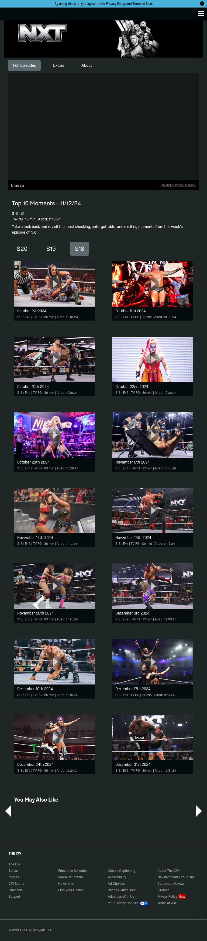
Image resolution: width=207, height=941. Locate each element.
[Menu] (201, 13)
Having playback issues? (178, 185)
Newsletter (66, 884)
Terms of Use (142, 4)
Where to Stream (70, 877)
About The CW (168, 871)
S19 (51, 248)
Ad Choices (116, 884)
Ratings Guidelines (122, 890)
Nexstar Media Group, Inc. (176, 877)
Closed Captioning (121, 871)
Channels (16, 890)
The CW (9, 12)
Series (13, 871)
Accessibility (117, 877)
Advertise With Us (121, 896)
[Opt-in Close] (202, 3)
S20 (22, 248)
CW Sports (16, 884)
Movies (14, 877)
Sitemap (163, 890)
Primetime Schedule (73, 871)
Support (14, 896)
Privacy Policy (116, 4)
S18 (79, 248)
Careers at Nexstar (171, 884)
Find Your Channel (71, 890)
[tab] (24, 65)
